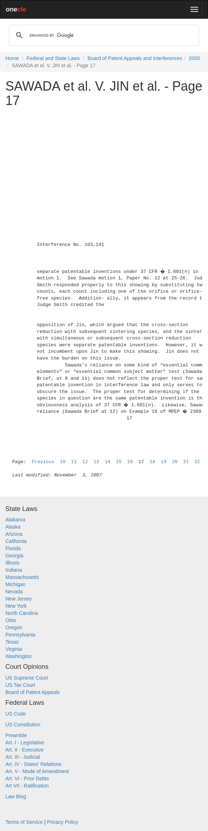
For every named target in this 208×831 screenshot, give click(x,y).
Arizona (13, 534)
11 (74, 462)
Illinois (12, 563)
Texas (12, 642)
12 (85, 462)
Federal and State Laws (53, 58)
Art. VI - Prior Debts (27, 778)
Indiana (13, 570)
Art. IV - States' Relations (33, 764)
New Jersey (18, 599)
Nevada (14, 591)
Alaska (12, 527)
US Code (15, 714)
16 (130, 462)
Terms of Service (24, 822)
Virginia (13, 649)
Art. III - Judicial (22, 757)
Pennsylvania (20, 635)
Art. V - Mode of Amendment (37, 771)
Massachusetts (22, 577)
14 (108, 462)
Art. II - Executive (24, 750)
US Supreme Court (26, 678)
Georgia (14, 555)
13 (96, 462)
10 (63, 462)
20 (175, 462)
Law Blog (15, 796)
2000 (194, 58)
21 (186, 462)
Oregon (13, 627)
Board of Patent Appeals (32, 692)
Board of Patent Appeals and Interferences (135, 58)
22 (197, 462)
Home (12, 58)
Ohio (10, 620)
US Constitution (22, 724)
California (16, 541)
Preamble (16, 735)
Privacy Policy (62, 822)
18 (152, 462)
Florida (13, 548)
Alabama (15, 519)
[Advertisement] (104, 163)
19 (164, 462)
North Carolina (21, 613)
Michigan (15, 584)
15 (119, 462)
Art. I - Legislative (24, 742)
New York (16, 606)
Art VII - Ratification (27, 786)
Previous (43, 462)
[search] (102, 35)
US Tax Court (20, 685)
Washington (18, 656)
